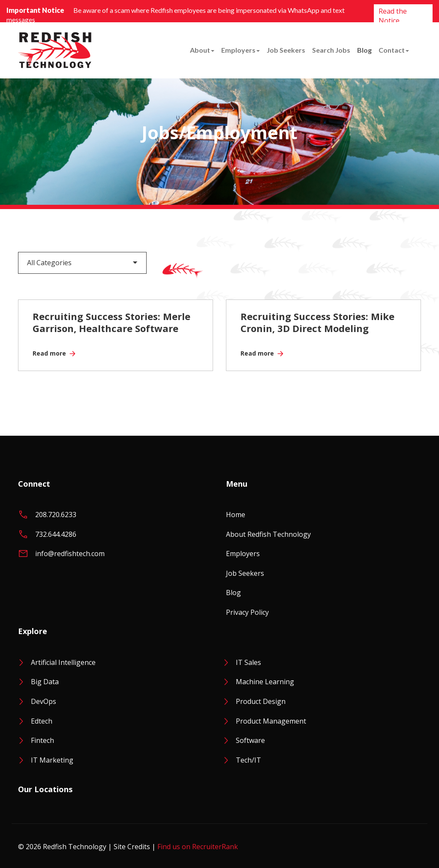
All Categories (49, 262)
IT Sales (248, 662)
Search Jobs (331, 50)
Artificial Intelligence (63, 662)
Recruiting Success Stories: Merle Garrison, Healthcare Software (111, 322)
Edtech (41, 721)
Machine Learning (265, 681)
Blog (364, 50)
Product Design (261, 701)
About (202, 50)
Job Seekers (286, 50)
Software (250, 740)
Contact (394, 50)
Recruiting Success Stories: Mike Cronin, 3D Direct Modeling (317, 322)
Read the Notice (393, 15)
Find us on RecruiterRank (197, 846)
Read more (49, 353)
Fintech (42, 740)
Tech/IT (248, 760)
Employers (240, 50)
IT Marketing (52, 760)
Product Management (271, 721)
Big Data (45, 681)
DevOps (43, 701)
